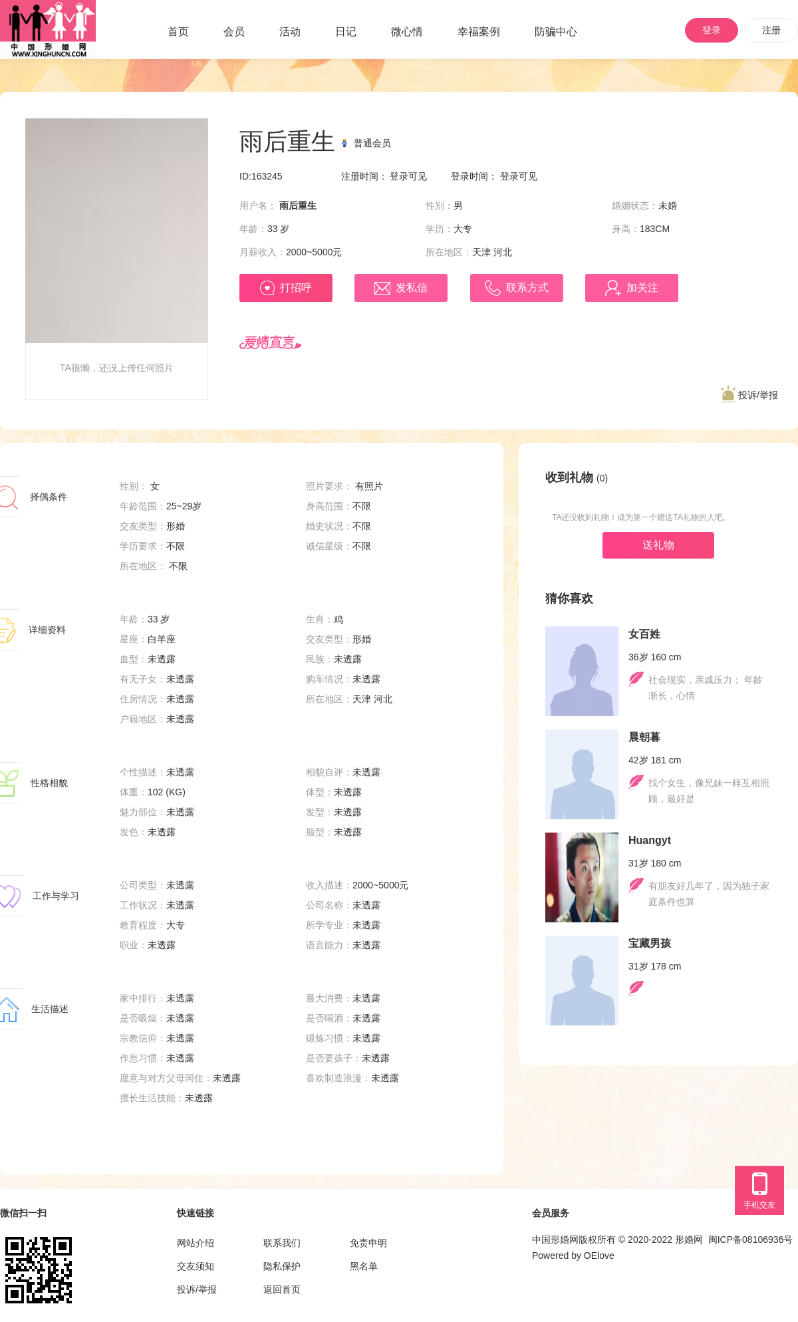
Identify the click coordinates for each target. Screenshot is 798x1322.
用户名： (258, 205)
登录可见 (408, 176)
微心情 (407, 31)
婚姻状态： (635, 205)
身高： (626, 228)
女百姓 (644, 634)
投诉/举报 (749, 394)
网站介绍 (195, 1243)
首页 (178, 31)
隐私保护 (282, 1266)
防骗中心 (556, 31)
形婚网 (689, 1239)
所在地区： (449, 252)
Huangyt (649, 840)
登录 (711, 30)
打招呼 (286, 288)
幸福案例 (479, 31)
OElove (599, 1255)
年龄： (253, 228)
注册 (771, 30)
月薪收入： (262, 252)
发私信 (401, 288)
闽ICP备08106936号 (750, 1239)
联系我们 (282, 1243)
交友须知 (195, 1266)
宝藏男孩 (649, 943)
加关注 (631, 288)
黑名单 (364, 1266)
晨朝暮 (644, 737)
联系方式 (517, 288)
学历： (440, 228)
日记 (345, 31)
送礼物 (658, 545)
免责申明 (368, 1243)
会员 (234, 31)
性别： (440, 205)
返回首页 (282, 1289)
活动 (290, 31)
